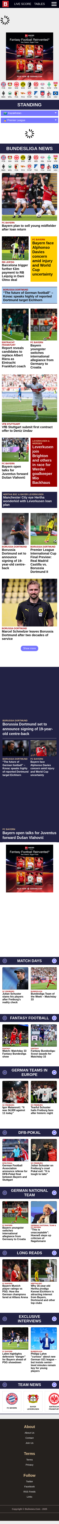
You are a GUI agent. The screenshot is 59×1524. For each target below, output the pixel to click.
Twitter (29, 1493)
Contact (29, 1449)
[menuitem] (7, 4)
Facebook (29, 1498)
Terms (29, 1471)
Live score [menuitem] (22, 4)
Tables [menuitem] (39, 4)
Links (29, 1508)
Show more (29, 660)
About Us (29, 1444)
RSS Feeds (29, 1503)
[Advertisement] (29, 62)
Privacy (29, 1476)
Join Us (29, 1454)
